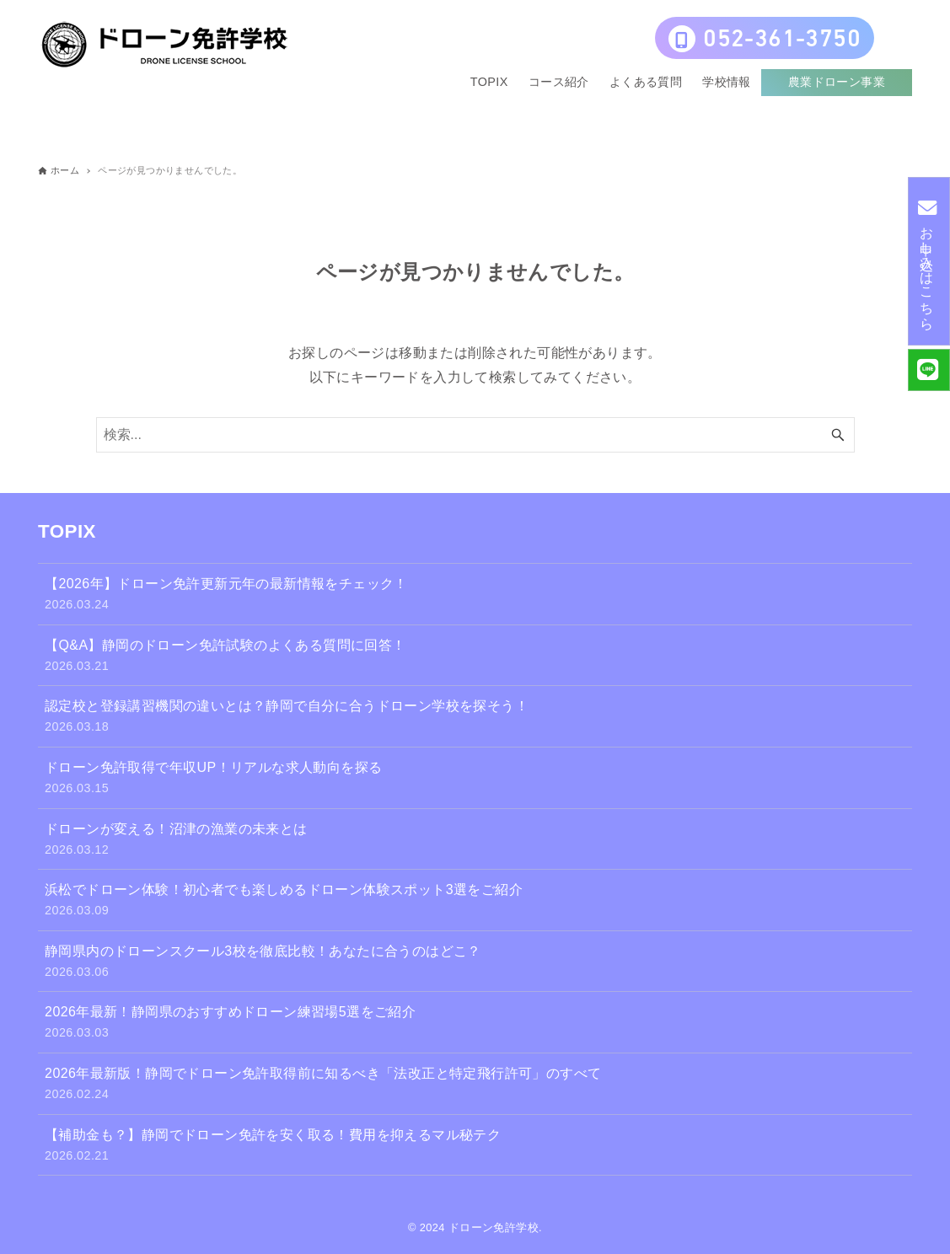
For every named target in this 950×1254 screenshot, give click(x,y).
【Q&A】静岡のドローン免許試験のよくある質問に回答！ (475, 657)
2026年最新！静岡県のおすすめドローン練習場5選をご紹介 (475, 1023)
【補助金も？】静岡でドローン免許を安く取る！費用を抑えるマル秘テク (475, 1147)
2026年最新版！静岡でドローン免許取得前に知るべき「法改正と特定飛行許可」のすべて (475, 1085)
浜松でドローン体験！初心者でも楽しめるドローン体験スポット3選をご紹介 (475, 901)
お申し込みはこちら (926, 261)
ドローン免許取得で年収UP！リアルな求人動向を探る (475, 779)
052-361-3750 (764, 40)
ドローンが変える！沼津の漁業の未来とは (475, 841)
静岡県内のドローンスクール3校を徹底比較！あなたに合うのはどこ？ (475, 963)
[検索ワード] (475, 435)
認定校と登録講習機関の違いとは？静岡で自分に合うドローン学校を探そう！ (475, 718)
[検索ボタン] (838, 435)
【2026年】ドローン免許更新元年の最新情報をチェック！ (475, 595)
